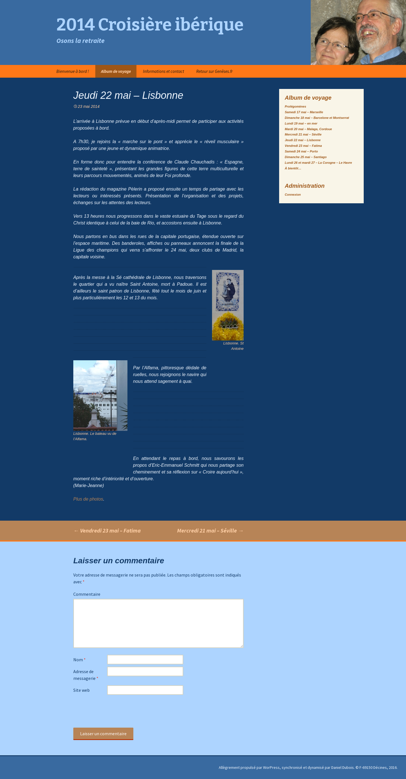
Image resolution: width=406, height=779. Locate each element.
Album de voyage (116, 71)
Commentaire (86, 594)
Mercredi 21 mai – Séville (210, 530)
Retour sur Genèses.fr (214, 71)
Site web (81, 690)
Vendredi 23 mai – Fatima (107, 530)
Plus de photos (88, 499)
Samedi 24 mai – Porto (301, 151)
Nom (79, 659)
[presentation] (116, 711)
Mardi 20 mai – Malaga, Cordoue (308, 129)
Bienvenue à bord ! (72, 71)
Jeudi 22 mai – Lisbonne (303, 140)
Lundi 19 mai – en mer (301, 123)
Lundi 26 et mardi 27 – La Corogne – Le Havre (318, 162)
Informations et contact (163, 71)
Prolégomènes (295, 106)
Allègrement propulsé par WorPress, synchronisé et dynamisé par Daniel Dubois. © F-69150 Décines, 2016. (308, 767)
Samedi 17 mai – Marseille (304, 112)
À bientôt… (293, 168)
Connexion (293, 194)
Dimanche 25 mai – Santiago (306, 157)
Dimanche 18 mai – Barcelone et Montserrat (317, 117)
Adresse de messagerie (85, 675)
